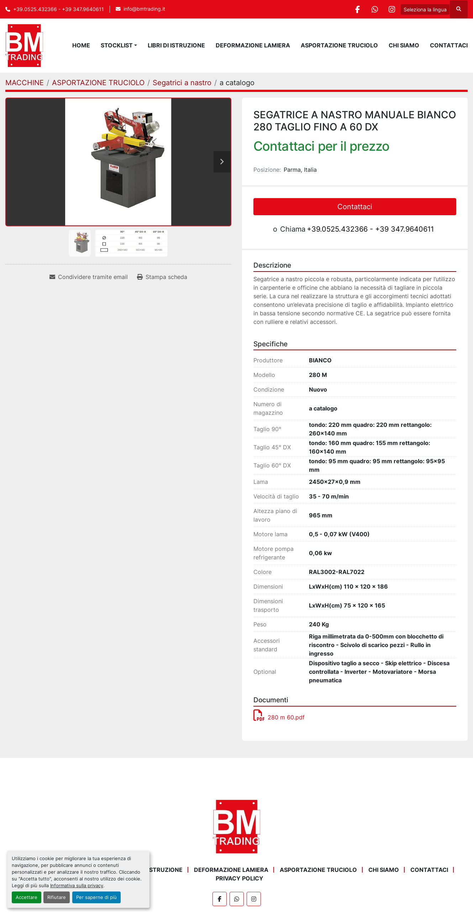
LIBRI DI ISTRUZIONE (176, 45)
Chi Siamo (404, 45)
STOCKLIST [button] (117, 45)
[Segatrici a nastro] (182, 82)
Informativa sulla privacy (76, 885)
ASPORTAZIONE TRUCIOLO (339, 45)
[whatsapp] (373, 9)
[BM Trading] (236, 825)
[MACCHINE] (24, 82)
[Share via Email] (88, 277)
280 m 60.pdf (279, 717)
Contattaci (449, 45)
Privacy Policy (239, 878)
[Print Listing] (162, 277)
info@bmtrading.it (144, 9)
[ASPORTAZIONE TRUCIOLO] (98, 82)
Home (81, 45)
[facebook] (355, 9)
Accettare (26, 897)
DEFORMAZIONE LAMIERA (253, 45)
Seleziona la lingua (425, 9)
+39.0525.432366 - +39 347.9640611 (58, 9)
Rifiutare (56, 897)
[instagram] (391, 9)
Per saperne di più (96, 897)
